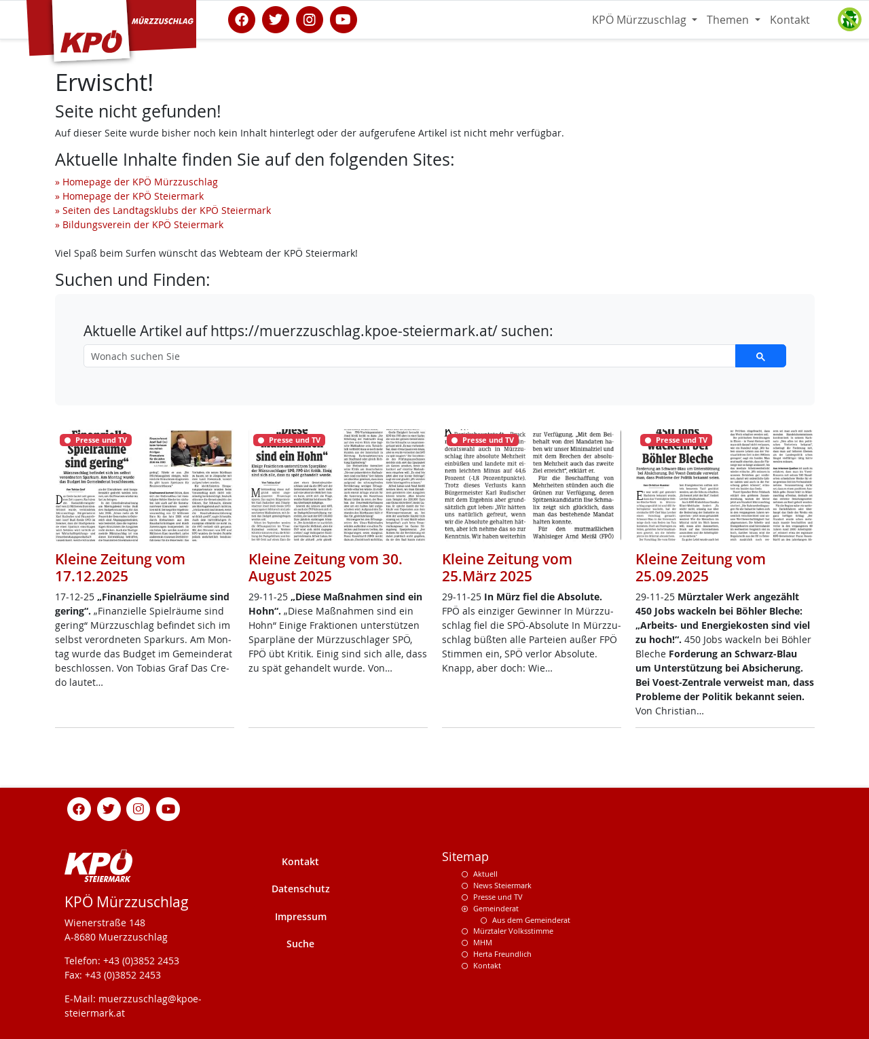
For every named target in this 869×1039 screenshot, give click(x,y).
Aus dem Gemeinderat (531, 920)
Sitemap (465, 856)
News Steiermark (502, 885)
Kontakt (790, 19)
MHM (482, 942)
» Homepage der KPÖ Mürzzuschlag (136, 181)
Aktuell (485, 874)
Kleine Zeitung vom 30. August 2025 (325, 567)
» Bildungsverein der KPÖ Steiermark (139, 224)
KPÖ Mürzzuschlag (640, 19)
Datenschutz (301, 888)
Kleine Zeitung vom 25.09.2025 (700, 567)
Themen (729, 19)
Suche (300, 943)
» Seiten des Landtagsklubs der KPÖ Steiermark (163, 210)
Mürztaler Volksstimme (513, 931)
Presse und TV (498, 897)
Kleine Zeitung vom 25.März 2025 (507, 567)
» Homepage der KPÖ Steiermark (129, 195)
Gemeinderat (496, 908)
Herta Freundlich (502, 954)
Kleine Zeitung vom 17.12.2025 (120, 567)
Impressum (301, 916)
